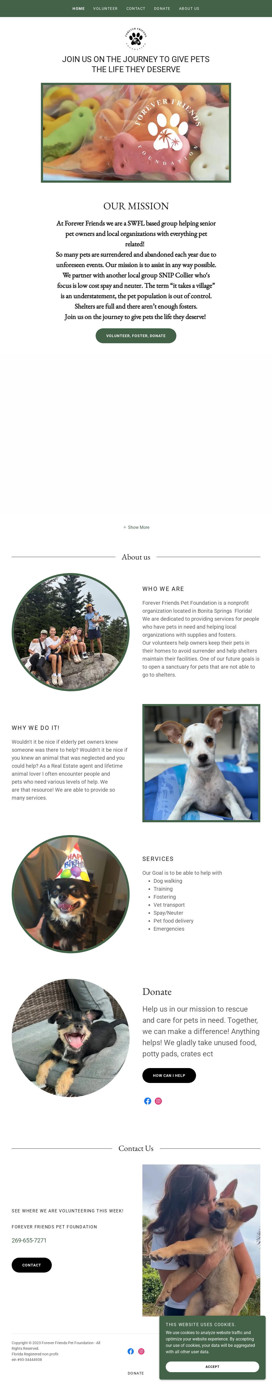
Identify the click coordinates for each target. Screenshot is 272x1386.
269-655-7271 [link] (29, 1240)
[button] (136, 527)
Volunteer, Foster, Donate (136, 336)
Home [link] (79, 8)
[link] (136, 38)
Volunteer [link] (105, 8)
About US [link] (189, 8)
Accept (212, 1367)
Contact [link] (136, 8)
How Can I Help (169, 1075)
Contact (31, 1265)
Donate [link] (162, 8)
